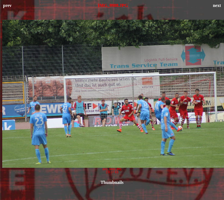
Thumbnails (112, 182)
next (217, 5)
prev (7, 5)
